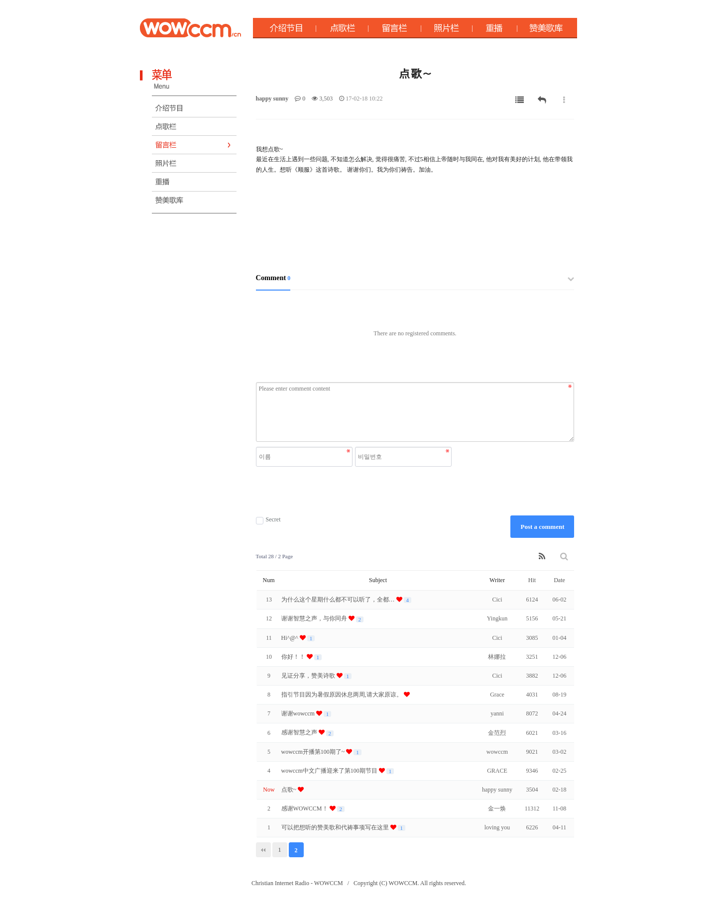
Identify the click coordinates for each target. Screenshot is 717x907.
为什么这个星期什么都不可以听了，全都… (338, 599)
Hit (532, 580)
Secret (268, 519)
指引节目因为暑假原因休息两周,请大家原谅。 (342, 694)
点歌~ (289, 789)
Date (559, 580)
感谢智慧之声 (300, 732)
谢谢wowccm (298, 713)
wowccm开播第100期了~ (314, 751)
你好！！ (294, 656)
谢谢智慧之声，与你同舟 (315, 618)
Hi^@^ (290, 637)
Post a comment (542, 526)
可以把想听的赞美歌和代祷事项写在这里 (335, 827)
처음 (263, 849)
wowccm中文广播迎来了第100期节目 (330, 770)
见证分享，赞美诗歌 (309, 675)
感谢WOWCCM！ (305, 808)
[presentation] (355, 491)
